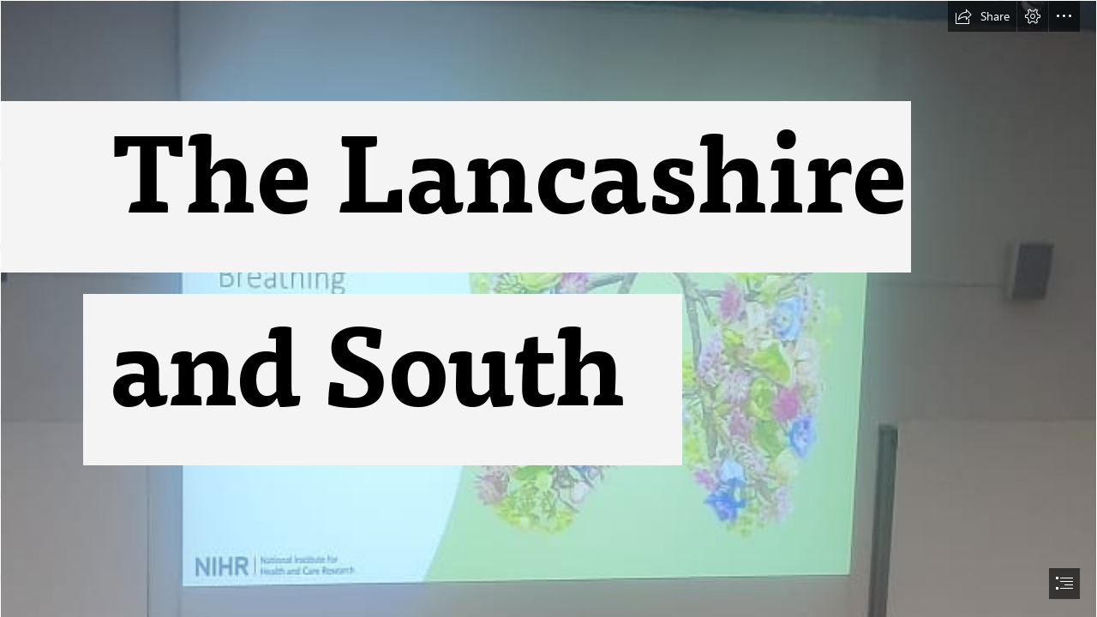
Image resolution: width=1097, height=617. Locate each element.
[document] (548, 308)
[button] (982, 16)
